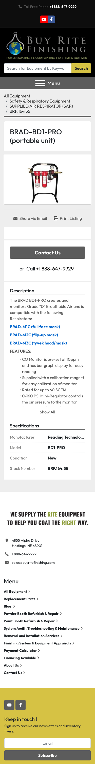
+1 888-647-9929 (63, 6)
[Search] (37, 68)
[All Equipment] (17, 95)
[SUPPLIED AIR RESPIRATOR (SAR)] (41, 106)
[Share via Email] (30, 218)
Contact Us (48, 252)
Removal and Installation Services (31, 635)
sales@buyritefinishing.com (33, 562)
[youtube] (44, 19)
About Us (11, 665)
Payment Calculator (20, 650)
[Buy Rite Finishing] (47, 517)
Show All (47, 411)
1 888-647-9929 (24, 554)
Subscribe (47, 755)
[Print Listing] (67, 218)
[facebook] (51, 19)
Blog (8, 606)
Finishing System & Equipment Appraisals (37, 643)
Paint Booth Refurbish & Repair (29, 621)
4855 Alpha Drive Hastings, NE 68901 (27, 543)
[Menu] (40, 83)
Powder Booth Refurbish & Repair (31, 613)
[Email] (47, 743)
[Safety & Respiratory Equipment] (40, 101)
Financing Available (20, 658)
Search (81, 68)
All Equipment (15, 591)
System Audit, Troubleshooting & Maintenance (42, 628)
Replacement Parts (19, 599)
